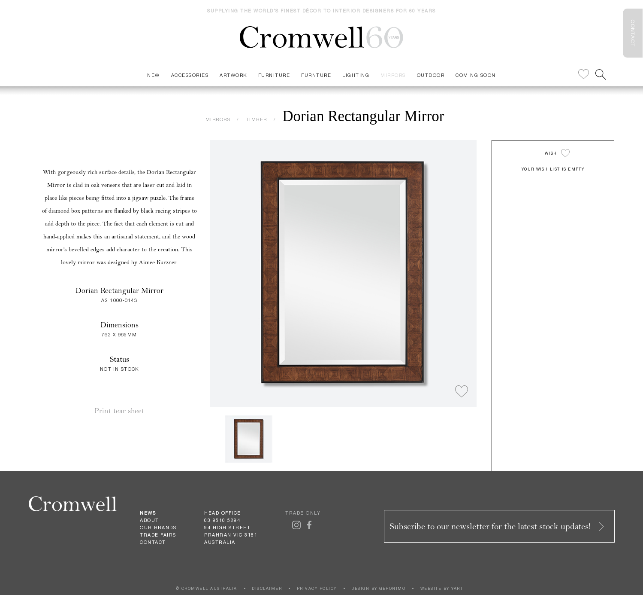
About (149, 520)
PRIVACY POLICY (317, 588)
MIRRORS (218, 119)
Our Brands (158, 527)
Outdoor (431, 75)
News (148, 513)
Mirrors (393, 75)
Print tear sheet (119, 410)
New (153, 75)
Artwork (233, 75)
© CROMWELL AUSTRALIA (206, 588)
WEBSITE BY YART (441, 588)
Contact (153, 542)
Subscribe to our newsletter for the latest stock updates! (497, 526)
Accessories (190, 75)
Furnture (316, 75)
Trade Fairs (158, 534)
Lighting (355, 75)
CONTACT (633, 33)
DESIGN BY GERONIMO (378, 588)
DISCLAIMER (267, 588)
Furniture (274, 75)
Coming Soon (476, 75)
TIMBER (256, 119)
